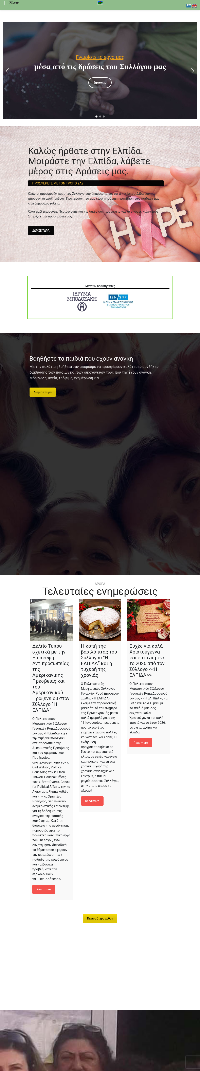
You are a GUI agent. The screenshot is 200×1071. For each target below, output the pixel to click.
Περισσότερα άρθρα (100, 918)
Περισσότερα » (50, 879)
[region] (100, 70)
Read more (44, 889)
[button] (7, 71)
